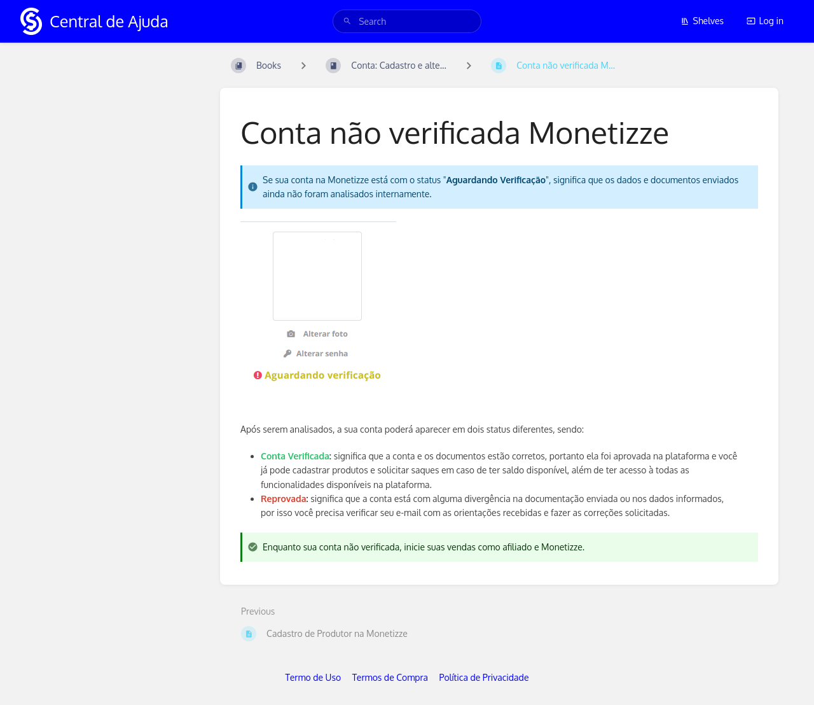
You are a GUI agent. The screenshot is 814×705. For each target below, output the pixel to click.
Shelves (702, 20)
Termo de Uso (313, 677)
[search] (407, 21)
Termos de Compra (390, 677)
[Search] (347, 21)
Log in (765, 20)
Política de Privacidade (484, 677)
